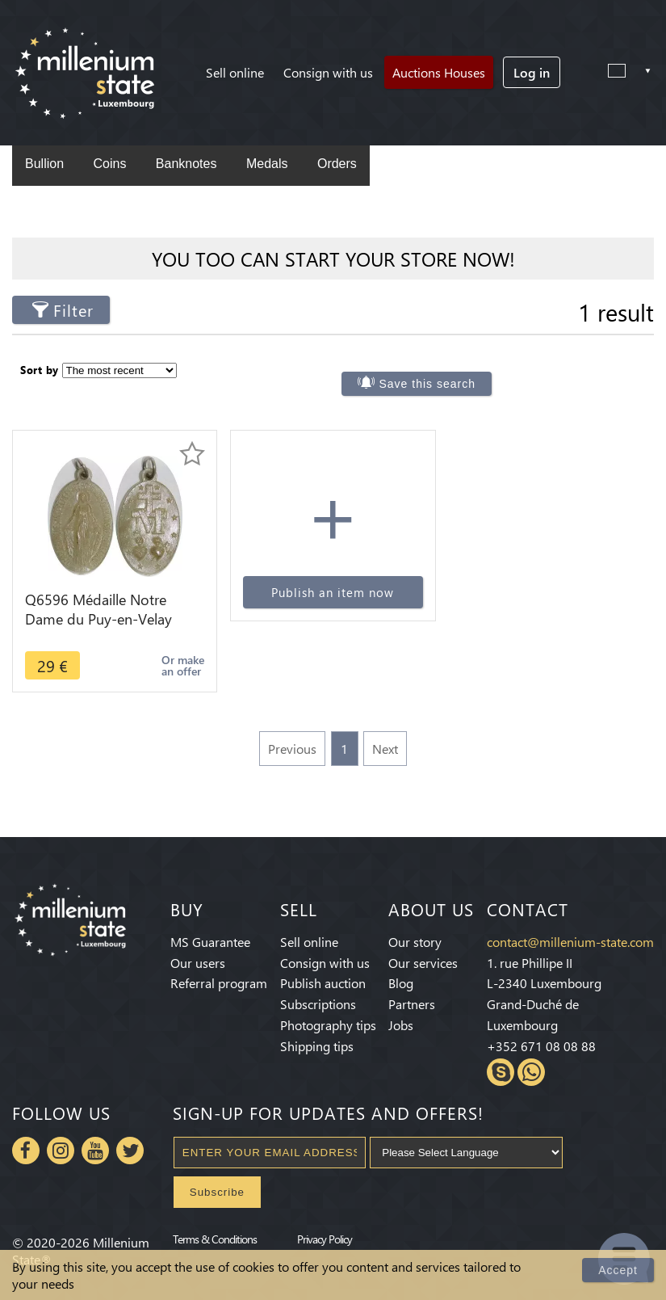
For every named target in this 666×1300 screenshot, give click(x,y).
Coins (109, 163)
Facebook (26, 1150)
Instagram (60, 1150)
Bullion (44, 163)
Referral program (218, 982)
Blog (400, 982)
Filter (73, 310)
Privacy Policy (324, 1238)
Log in (531, 72)
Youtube (95, 1150)
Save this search (427, 383)
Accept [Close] (618, 1270)
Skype (500, 1072)
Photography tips (328, 1024)
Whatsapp (531, 1072)
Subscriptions (318, 1003)
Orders (337, 163)
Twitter (130, 1150)
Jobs (400, 1024)
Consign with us (328, 72)
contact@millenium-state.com (570, 941)
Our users (197, 962)
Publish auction (323, 982)
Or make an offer (182, 665)
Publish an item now (332, 592)
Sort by (39, 370)
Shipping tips (317, 1045)
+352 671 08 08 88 (541, 1045)
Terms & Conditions (215, 1238)
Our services (423, 962)
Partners (411, 1003)
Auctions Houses (438, 72)
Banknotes (186, 163)
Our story (415, 941)
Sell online (235, 72)
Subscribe (217, 1192)
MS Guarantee (210, 941)
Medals (267, 163)
